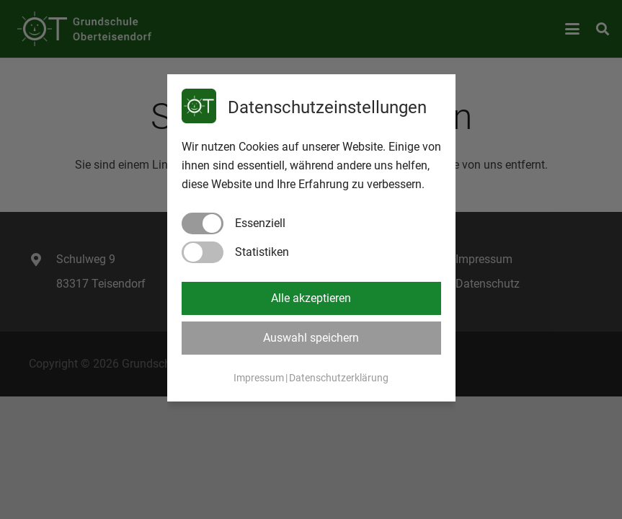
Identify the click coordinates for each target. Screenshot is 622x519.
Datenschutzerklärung (338, 377)
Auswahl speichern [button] (311, 338)
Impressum (259, 377)
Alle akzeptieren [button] (311, 298)
